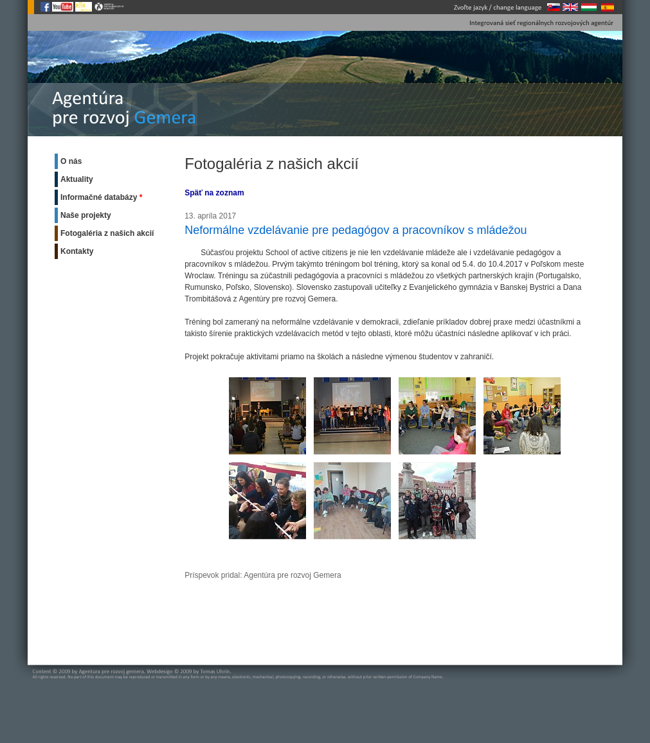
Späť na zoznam (214, 192)
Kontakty (76, 251)
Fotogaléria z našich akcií (107, 233)
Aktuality (76, 179)
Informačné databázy (98, 197)
